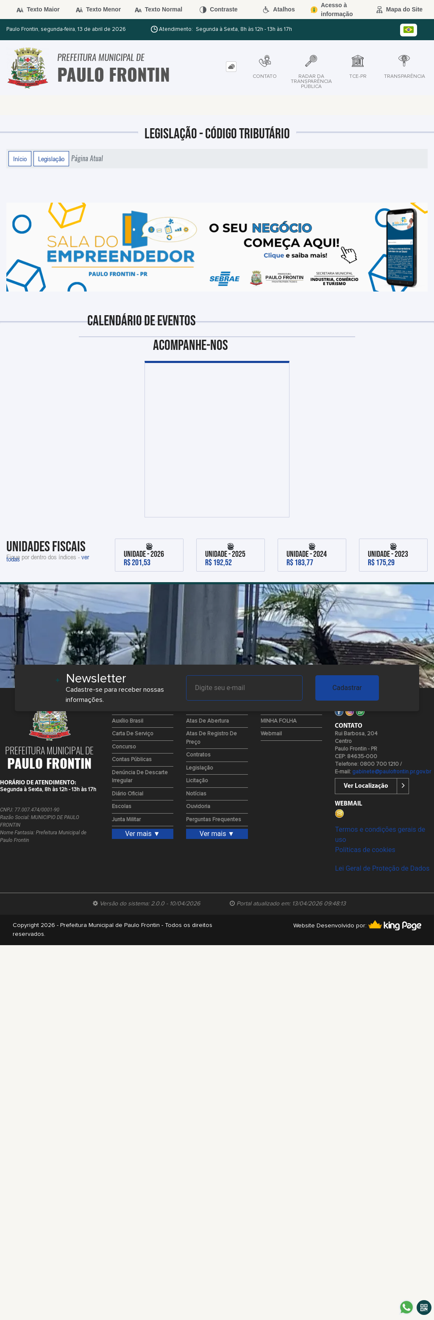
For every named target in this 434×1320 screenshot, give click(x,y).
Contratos (198, 755)
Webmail (271, 734)
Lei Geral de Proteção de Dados (382, 868)
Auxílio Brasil (127, 721)
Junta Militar (126, 819)
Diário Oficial (127, 794)
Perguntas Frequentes (213, 819)
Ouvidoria (198, 806)
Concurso (124, 747)
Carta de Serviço (132, 734)
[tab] (231, 66)
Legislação (51, 158)
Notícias (196, 794)
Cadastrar (347, 688)
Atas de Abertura (207, 721)
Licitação (197, 781)
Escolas (121, 806)
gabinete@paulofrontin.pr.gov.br (391, 772)
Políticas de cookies (365, 850)
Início (20, 158)
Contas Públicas (132, 759)
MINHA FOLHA (279, 721)
